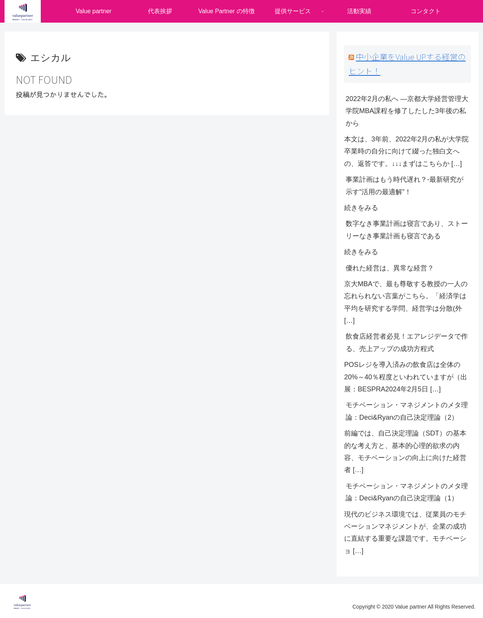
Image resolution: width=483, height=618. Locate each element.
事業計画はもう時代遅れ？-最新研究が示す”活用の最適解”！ (404, 185)
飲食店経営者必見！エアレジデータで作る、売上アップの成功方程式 (407, 342)
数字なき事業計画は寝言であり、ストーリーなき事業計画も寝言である (407, 229)
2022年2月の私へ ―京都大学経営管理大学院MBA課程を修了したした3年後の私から (407, 111)
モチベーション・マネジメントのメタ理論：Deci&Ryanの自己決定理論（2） (407, 411)
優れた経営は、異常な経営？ (390, 268)
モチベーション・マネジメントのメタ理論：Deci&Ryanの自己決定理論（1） (407, 492)
